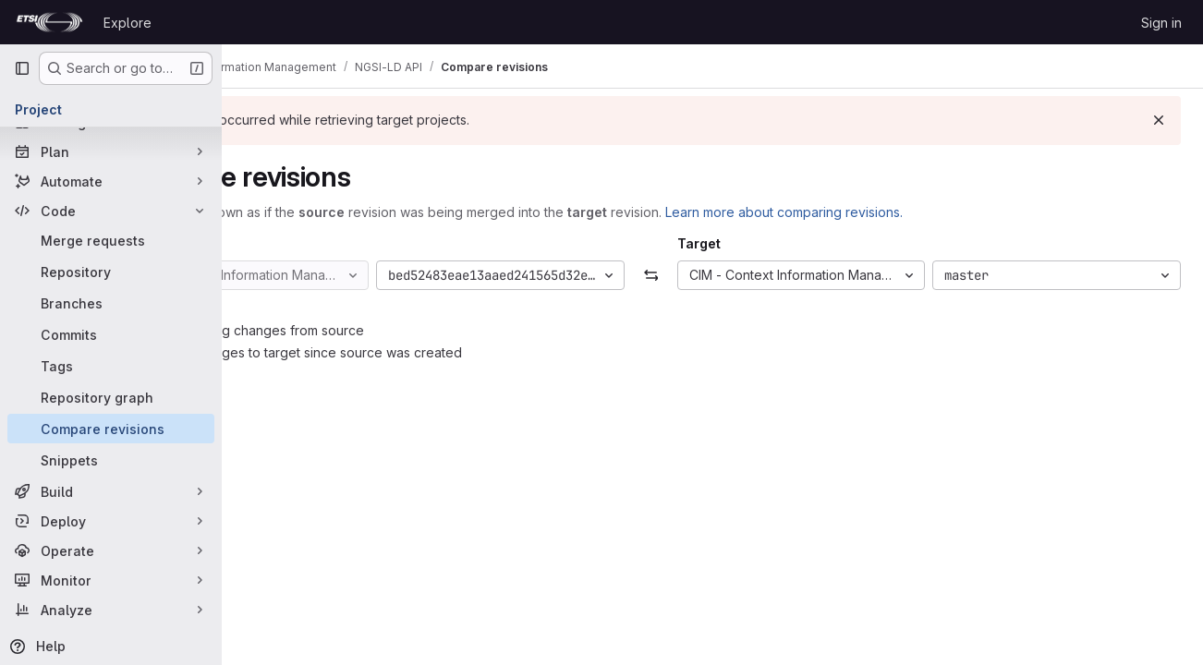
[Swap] (712, 275)
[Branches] (110, 303)
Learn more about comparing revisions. (907, 212)
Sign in (1161, 22)
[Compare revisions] (110, 428)
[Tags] (110, 366)
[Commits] (110, 334)
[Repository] (110, 271)
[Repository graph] (110, 397)
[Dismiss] (1159, 120)
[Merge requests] (110, 240)
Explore (127, 22)
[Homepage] (49, 22)
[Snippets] (110, 460)
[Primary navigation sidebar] (22, 68)
